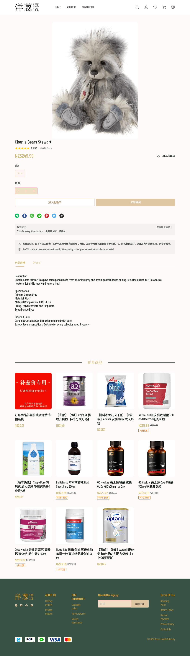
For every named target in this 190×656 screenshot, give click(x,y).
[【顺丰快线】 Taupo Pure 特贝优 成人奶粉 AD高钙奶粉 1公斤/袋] (33, 466)
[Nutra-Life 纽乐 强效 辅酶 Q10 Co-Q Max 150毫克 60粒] (156, 399)
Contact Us (166, 629)
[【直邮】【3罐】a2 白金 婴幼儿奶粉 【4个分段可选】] (74, 396)
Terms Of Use (166, 593)
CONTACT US (88, 7)
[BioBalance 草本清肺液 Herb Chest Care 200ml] (74, 466)
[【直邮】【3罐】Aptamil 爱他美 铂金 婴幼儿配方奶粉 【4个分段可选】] (115, 533)
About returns (78, 609)
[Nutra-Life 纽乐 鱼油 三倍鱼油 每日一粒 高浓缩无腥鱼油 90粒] (74, 535)
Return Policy (167, 609)
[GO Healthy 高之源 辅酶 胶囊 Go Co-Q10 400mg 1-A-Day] (115, 466)
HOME (58, 7)
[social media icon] (16, 602)
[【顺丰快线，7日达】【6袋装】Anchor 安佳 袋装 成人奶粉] (115, 398)
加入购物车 (54, 170)
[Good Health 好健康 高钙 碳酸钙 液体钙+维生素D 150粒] (33, 533)
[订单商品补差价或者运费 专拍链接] (33, 396)
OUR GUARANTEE (77, 593)
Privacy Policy (168, 624)
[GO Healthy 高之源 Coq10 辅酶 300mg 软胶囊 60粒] (156, 466)
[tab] (20, 232)
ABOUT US (71, 7)
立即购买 (136, 170)
